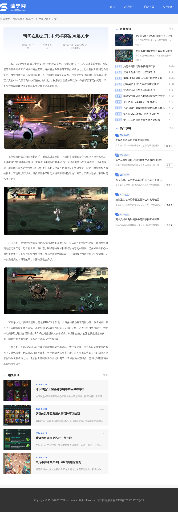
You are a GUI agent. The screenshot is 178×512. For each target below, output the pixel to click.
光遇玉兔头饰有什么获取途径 (139, 72)
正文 (54, 19)
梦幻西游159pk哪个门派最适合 (140, 102)
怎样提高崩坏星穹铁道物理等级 (132, 140)
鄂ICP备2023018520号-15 (130, 500)
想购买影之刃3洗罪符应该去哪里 (141, 84)
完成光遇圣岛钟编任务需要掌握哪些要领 (137, 219)
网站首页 (17, 19)
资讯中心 (129, 7)
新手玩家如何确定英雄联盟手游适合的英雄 (138, 160)
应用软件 (168, 7)
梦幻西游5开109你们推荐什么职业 (153, 35)
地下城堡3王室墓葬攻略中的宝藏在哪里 (60, 389)
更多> (105, 375)
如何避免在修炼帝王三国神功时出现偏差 (137, 199)
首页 (112, 7)
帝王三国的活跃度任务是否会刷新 (141, 119)
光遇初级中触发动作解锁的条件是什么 (144, 107)
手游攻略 (43, 19)
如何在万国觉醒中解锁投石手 (139, 66)
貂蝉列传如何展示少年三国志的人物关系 (145, 78)
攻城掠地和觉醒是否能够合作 (139, 90)
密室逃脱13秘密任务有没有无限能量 (155, 51)
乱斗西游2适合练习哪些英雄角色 (141, 113)
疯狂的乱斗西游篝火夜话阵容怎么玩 (58, 413)
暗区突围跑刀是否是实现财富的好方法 (144, 96)
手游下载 (148, 7)
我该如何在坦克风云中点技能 (54, 438)
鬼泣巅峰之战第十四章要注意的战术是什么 (138, 179)
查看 (168, 145)
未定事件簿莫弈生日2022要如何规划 (58, 462)
